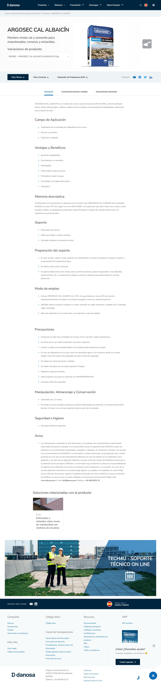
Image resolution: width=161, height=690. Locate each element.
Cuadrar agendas (126, 662)
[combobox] (38, 56)
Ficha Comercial (39, 77)
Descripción (47, 91)
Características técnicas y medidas (74, 91)
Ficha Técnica (16, 77)
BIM (85, 643)
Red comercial (89, 677)
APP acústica (127, 623)
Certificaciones (89, 633)
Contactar (88, 670)
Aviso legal (11, 648)
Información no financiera (17, 633)
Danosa (10, 623)
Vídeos (86, 646)
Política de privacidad (15, 651)
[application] (82, 5)
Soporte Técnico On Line (94, 680)
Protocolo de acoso (53, 658)
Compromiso (12, 626)
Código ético (51, 623)
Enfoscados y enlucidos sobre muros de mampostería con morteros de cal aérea (48, 522)
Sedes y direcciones (92, 673)
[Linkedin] (40, 604)
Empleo (10, 630)
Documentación (90, 623)
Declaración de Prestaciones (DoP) (71, 77)
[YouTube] (31, 604)
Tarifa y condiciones (92, 650)
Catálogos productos (92, 626)
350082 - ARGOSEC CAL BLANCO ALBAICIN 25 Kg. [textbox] (33, 56)
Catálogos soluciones (92, 630)
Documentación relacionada (107, 91)
